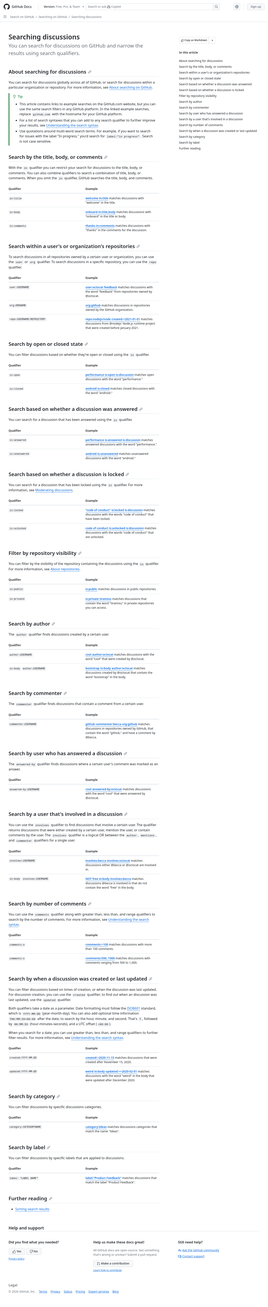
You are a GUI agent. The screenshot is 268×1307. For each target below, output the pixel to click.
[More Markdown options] (212, 40)
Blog (115, 1291)
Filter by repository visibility (45, 552)
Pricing (80, 1291)
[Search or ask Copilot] (153, 6)
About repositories (64, 569)
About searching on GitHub (130, 87)
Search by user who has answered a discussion (68, 753)
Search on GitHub (22, 17)
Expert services (98, 1291)
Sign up (256, 7)
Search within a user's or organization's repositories (74, 246)
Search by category (34, 1096)
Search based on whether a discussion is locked (69, 474)
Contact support (191, 1256)
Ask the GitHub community (198, 1250)
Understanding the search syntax (72, 125)
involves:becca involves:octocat (108, 861)
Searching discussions (86, 17)
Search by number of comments (50, 903)
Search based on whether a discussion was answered (76, 408)
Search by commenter (38, 693)
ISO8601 (133, 1008)
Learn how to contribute (107, 1270)
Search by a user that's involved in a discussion (68, 813)
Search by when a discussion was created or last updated (80, 978)
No (34, 1251)
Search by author (32, 623)
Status (68, 1291)
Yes (17, 1251)
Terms (43, 1291)
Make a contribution (113, 1263)
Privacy (55, 1291)
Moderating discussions (54, 490)
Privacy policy (16, 1259)
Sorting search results (32, 1209)
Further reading (30, 1198)
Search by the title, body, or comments (58, 156)
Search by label (29, 1147)
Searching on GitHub (52, 17)
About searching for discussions (50, 71)
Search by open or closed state (48, 343)
